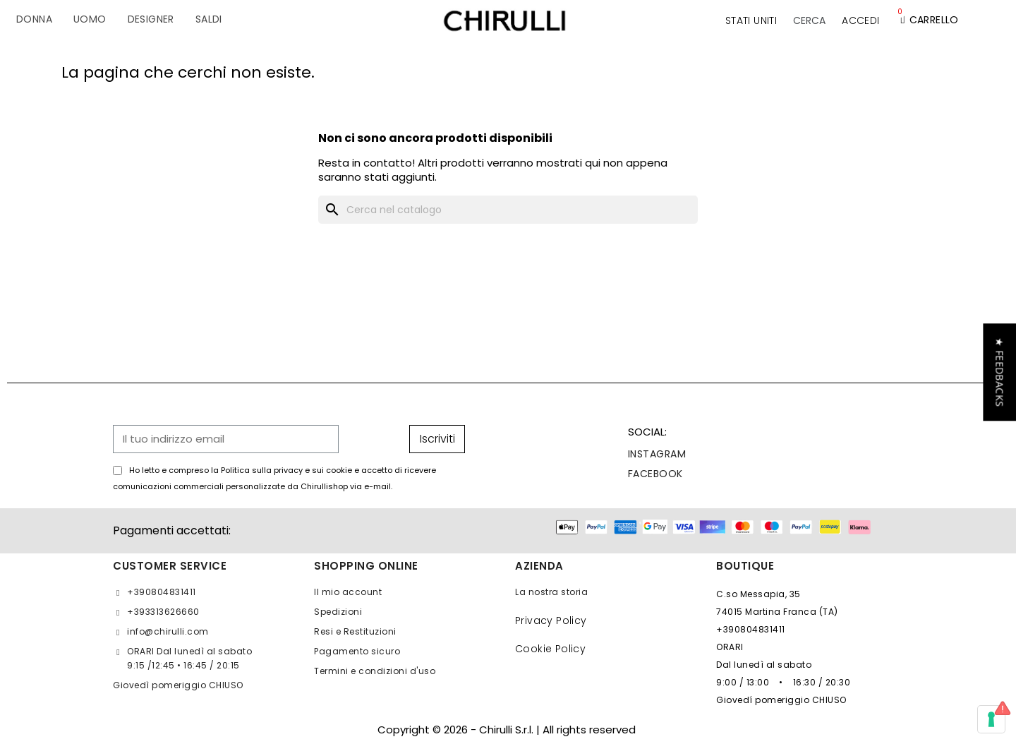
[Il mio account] (860, 20)
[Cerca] (508, 210)
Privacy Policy (551, 620)
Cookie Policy (550, 649)
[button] (809, 20)
